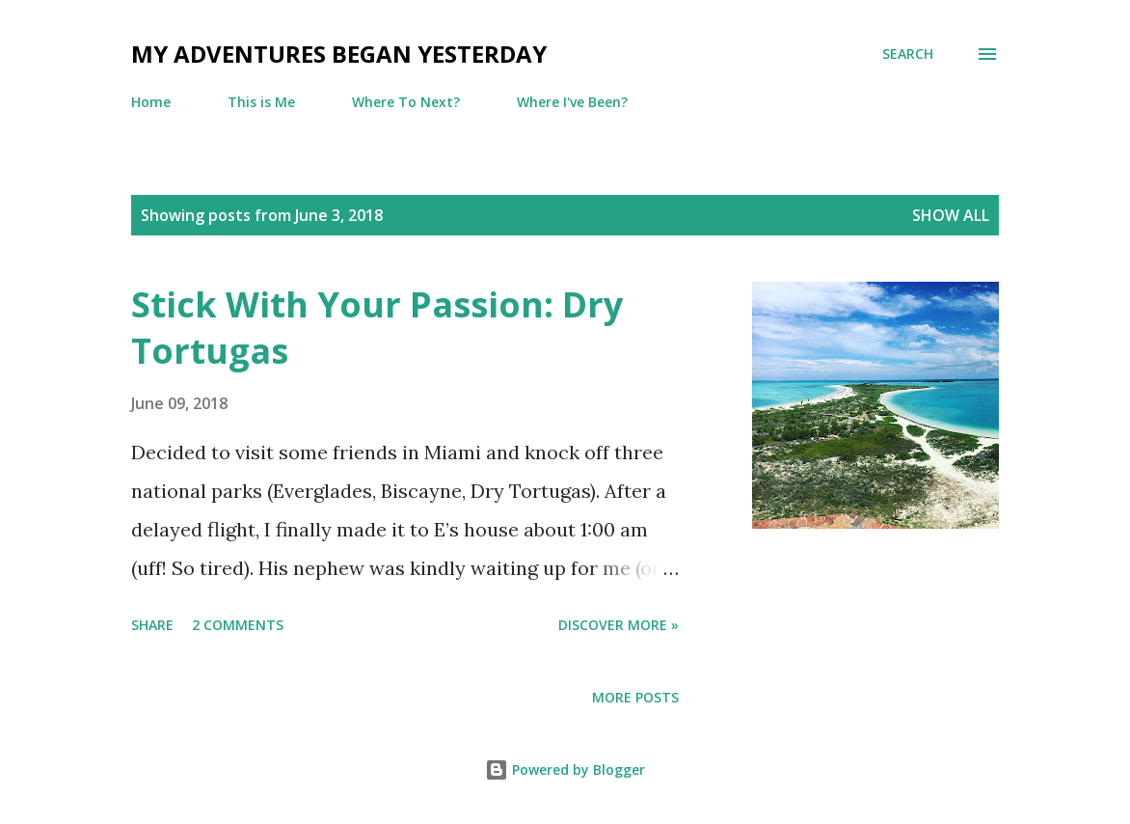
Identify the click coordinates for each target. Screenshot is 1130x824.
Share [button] (152, 625)
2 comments (237, 625)
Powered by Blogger (565, 769)
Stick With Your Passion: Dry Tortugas (377, 327)
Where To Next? (406, 102)
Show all (950, 215)
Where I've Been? (572, 102)
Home (151, 102)
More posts (635, 697)
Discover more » (618, 625)
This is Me (261, 102)
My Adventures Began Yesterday (339, 53)
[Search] (907, 54)
